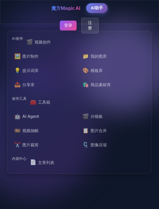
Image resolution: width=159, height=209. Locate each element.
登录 (68, 25)
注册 (90, 25)
